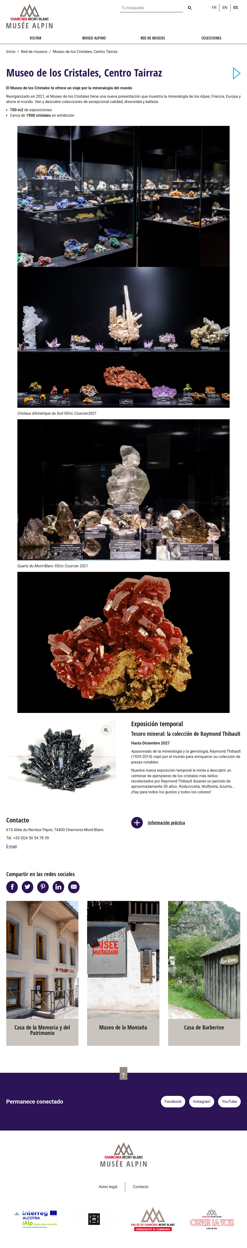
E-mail (11, 846)
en (224, 7)
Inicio (10, 51)
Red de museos (34, 51)
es (235, 7)
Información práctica (166, 822)
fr (214, 7)
